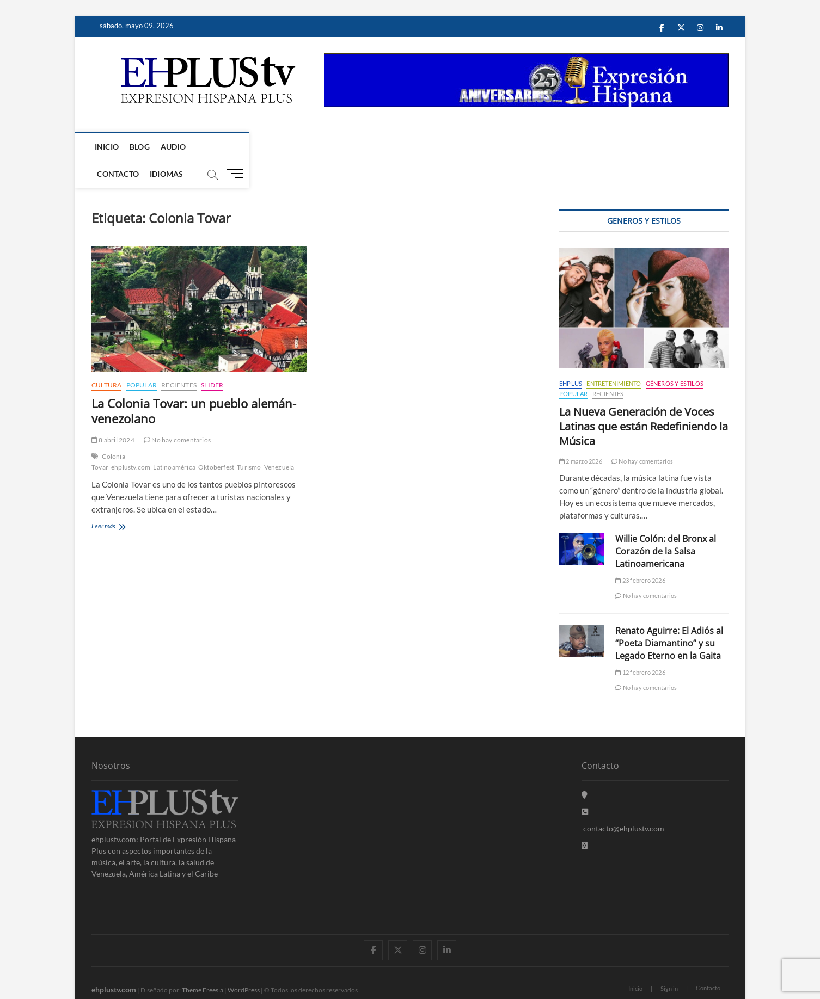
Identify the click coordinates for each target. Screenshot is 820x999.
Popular (141, 358)
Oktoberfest (216, 440)
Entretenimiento (613, 356)
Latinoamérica (174, 440)
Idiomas (268, 146)
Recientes (179, 358)
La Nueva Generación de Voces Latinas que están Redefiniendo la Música (643, 400)
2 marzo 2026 (580, 434)
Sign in (669, 961)
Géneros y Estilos (674, 356)
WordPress (244, 963)
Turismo (249, 440)
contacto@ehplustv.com (623, 801)
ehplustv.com (130, 440)
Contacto (220, 146)
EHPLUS (570, 356)
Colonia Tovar (108, 435)
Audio (175, 146)
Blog (142, 146)
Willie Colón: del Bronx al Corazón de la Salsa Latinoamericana (665, 524)
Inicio (109, 146)
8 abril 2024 (112, 413)
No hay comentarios (177, 413)
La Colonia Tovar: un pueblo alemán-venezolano (193, 384)
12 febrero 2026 (640, 645)
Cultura (106, 358)
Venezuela (279, 440)
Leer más (118, 500)
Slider (212, 358)
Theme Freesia (202, 963)
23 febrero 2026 (640, 553)
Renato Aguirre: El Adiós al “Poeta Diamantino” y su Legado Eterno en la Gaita (669, 616)
